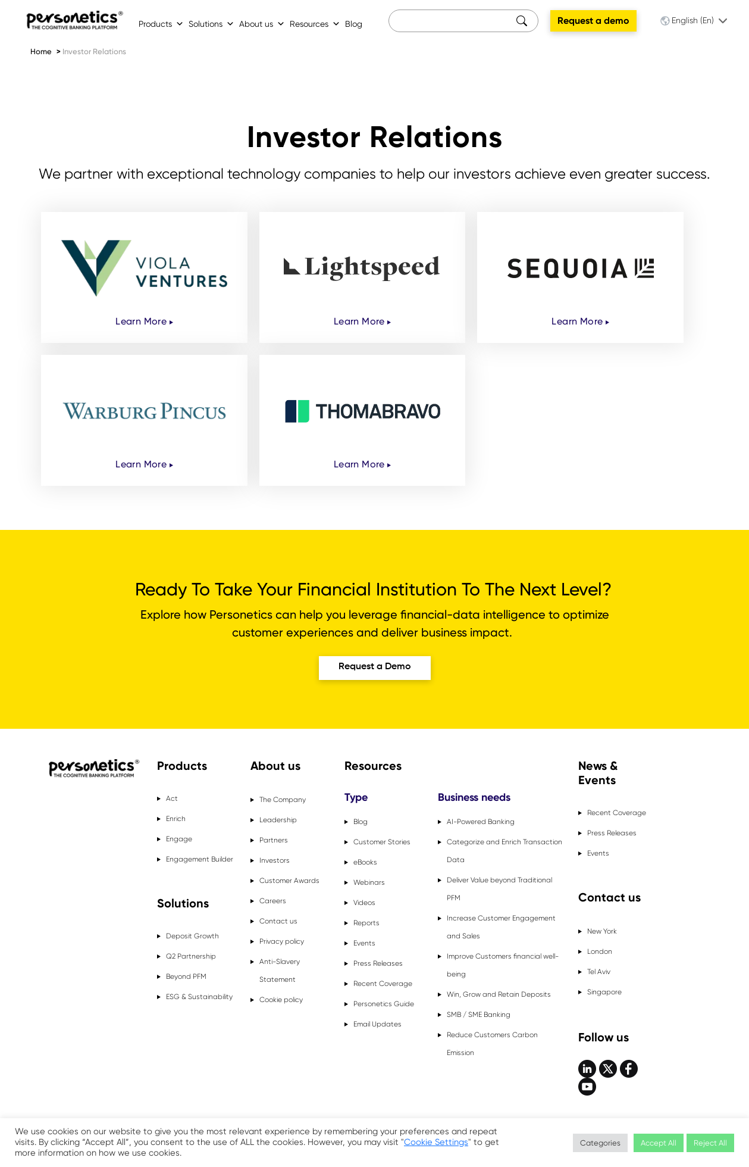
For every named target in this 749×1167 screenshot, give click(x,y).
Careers (272, 901)
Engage (179, 839)
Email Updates (377, 1024)
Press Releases (378, 963)
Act (172, 798)
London (599, 951)
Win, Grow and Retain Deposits (499, 994)
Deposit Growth (192, 936)
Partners (273, 840)
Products (161, 24)
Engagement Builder (199, 859)
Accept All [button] (658, 1142)
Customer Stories (381, 842)
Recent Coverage (382, 983)
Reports (366, 923)
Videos (364, 902)
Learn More (144, 321)
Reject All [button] (710, 1142)
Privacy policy (281, 941)
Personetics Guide (383, 1004)
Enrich (176, 819)
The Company (282, 799)
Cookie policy (281, 1000)
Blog (353, 24)
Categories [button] (600, 1142)
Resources (315, 24)
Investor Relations (94, 51)
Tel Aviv (598, 972)
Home (41, 51)
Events (364, 943)
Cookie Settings (436, 1142)
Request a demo (593, 20)
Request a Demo (375, 667)
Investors (274, 860)
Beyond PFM (186, 976)
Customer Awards (289, 880)
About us (262, 24)
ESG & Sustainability (199, 997)
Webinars (369, 882)
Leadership (278, 820)
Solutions (211, 24)
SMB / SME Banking (478, 1014)
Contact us (278, 921)
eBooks (365, 862)
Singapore (604, 992)
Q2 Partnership (191, 956)
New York (602, 931)
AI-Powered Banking (481, 821)
